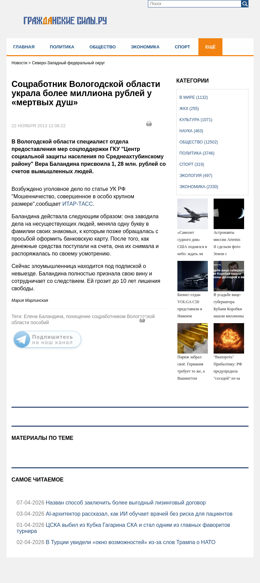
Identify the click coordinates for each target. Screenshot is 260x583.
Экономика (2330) (198, 186)
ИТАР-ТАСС (77, 204)
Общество (102, 46)
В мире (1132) (193, 97)
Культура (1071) (195, 119)
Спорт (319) (191, 164)
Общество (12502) (198, 142)
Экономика (145, 46)
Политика (62, 46)
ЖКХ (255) (189, 108)
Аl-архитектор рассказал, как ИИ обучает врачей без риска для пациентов (138, 514)
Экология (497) (195, 175)
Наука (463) (191, 131)
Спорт (182, 46)
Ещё (210, 46)
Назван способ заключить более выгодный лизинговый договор (125, 503)
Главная (24, 46)
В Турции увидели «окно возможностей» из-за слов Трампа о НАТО (129, 542)
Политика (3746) (196, 153)
